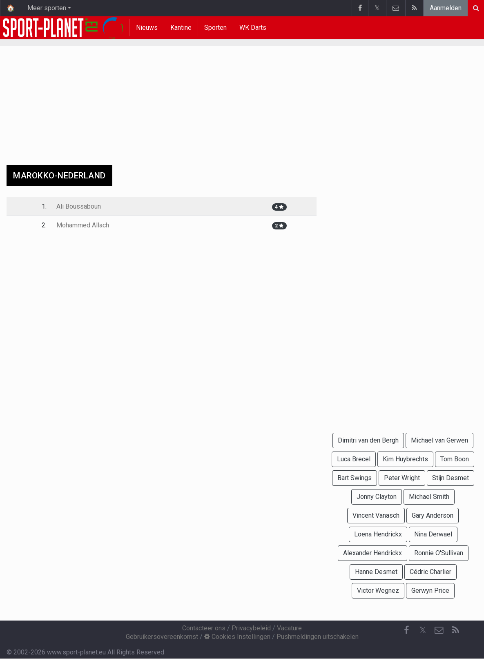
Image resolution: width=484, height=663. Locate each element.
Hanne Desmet (376, 572)
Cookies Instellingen (237, 637)
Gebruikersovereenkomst (162, 637)
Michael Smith (429, 497)
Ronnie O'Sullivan (438, 553)
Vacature (289, 628)
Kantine (181, 27)
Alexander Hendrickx (372, 553)
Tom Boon (454, 459)
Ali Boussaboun (78, 206)
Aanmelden (446, 8)
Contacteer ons (203, 628)
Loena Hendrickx (378, 534)
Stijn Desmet (450, 478)
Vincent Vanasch (375, 515)
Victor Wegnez (378, 590)
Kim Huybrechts (405, 459)
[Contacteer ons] (439, 630)
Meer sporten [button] (46, 8)
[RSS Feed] (455, 630)
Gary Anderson (432, 515)
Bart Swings (354, 478)
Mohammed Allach (82, 225)
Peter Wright (402, 478)
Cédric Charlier (430, 572)
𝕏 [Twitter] (422, 630)
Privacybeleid (251, 628)
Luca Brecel (353, 459)
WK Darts (252, 27)
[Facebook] (406, 630)
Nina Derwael (433, 534)
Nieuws (147, 27)
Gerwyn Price (430, 590)
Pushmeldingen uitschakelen (318, 637)
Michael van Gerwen (439, 440)
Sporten (215, 27)
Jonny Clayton (377, 497)
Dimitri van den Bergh (368, 440)
